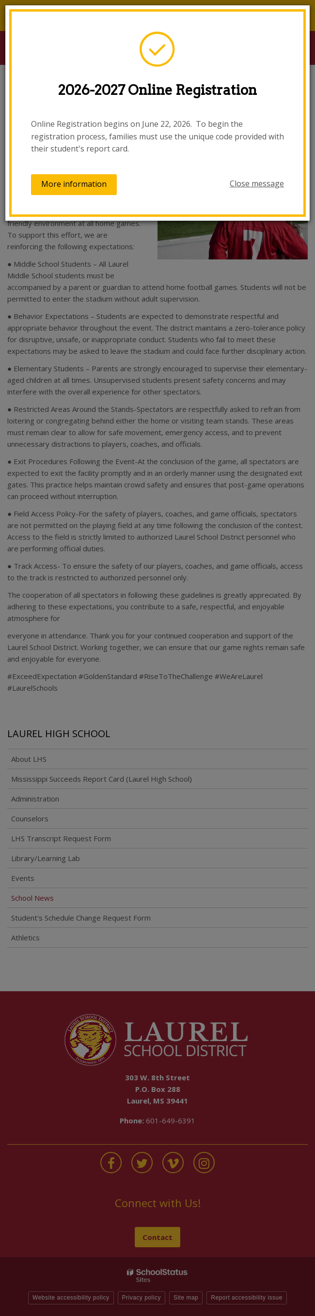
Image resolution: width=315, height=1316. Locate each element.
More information (74, 184)
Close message (257, 183)
